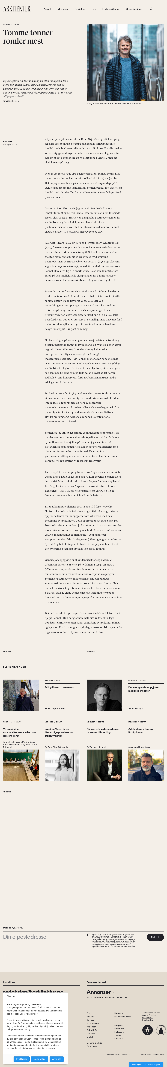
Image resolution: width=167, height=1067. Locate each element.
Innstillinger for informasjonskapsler (146, 1064)
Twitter (117, 1035)
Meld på (155, 937)
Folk (94, 10)
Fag (88, 1013)
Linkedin (118, 1038)
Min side (91, 1033)
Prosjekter (80, 10)
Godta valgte (40, 1059)
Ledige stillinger (111, 10)
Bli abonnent (93, 1023)
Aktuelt (47, 10)
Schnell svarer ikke (109, 199)
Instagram (119, 1032)
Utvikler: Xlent (158, 1054)
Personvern (92, 1046)
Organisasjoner (134, 10)
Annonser (101, 992)
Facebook (119, 1028)
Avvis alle (56, 1059)
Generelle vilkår (94, 1043)
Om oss (90, 1020)
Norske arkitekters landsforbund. (149, 1017)
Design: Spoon (146, 1054)
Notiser (90, 1016)
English (90, 1037)
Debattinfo (92, 1030)
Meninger (63, 10)
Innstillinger (21, 1059)
